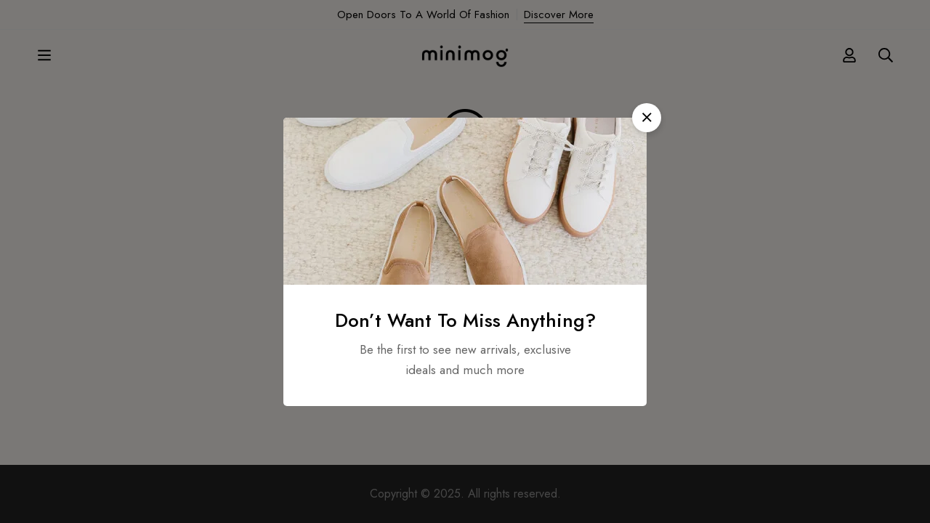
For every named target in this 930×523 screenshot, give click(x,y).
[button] (646, 117)
